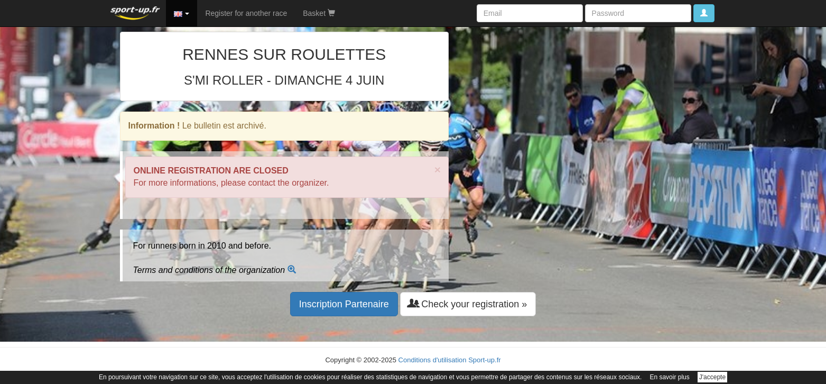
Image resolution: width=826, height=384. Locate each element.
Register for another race (246, 13)
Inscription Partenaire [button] (344, 304)
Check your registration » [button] (468, 303)
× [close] (437, 169)
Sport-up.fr (484, 360)
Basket (319, 13)
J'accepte (712, 377)
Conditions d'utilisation (432, 360)
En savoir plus (669, 377)
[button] (182, 13)
